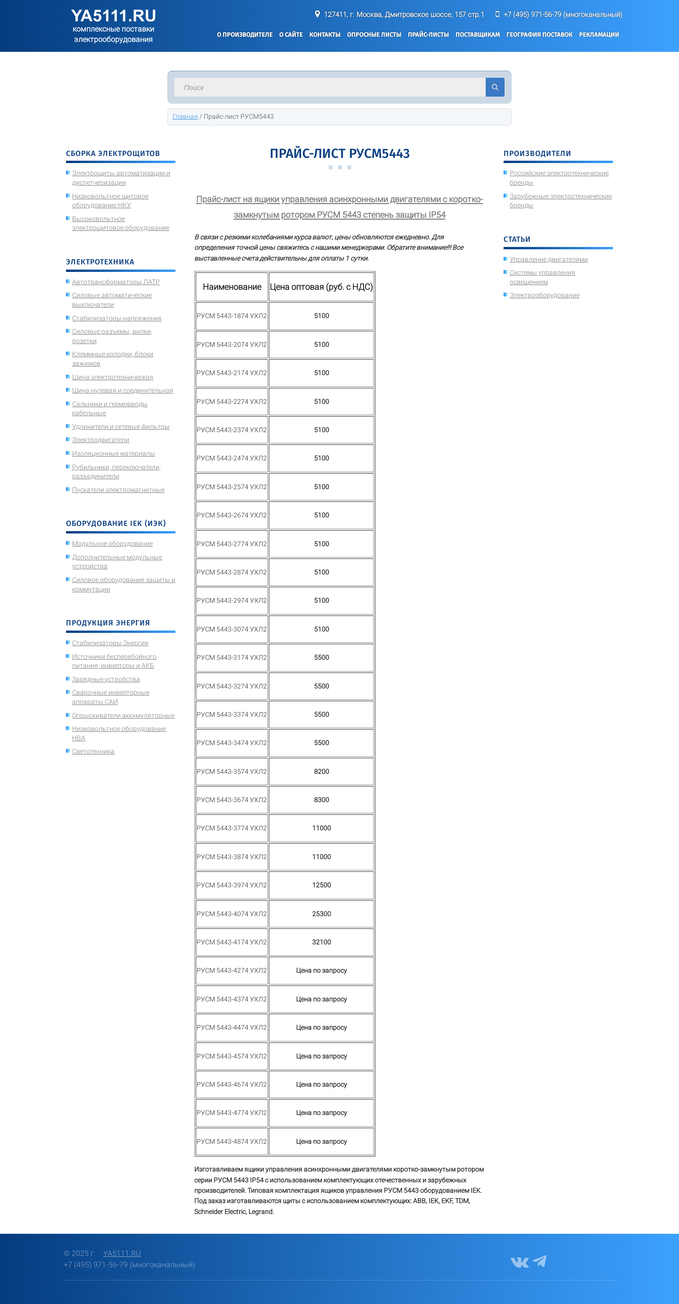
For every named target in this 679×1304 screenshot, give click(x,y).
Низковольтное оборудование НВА (119, 733)
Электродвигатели (100, 439)
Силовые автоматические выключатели (112, 299)
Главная (185, 116)
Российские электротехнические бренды (559, 177)
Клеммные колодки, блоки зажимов (112, 358)
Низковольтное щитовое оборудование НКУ (110, 200)
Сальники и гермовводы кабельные (110, 408)
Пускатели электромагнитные (118, 489)
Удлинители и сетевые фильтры (121, 426)
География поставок (539, 34)
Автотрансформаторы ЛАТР (116, 282)
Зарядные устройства (106, 679)
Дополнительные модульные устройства (117, 561)
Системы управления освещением (542, 277)
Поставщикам (477, 34)
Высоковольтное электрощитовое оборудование (120, 223)
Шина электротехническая (112, 377)
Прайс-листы (428, 34)
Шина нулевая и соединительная (123, 390)
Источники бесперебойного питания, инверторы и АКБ (114, 661)
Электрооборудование (545, 295)
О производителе (245, 34)
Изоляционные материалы (113, 453)
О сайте (291, 34)
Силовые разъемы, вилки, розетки (112, 336)
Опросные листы (374, 34)
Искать (495, 87)
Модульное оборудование (112, 543)
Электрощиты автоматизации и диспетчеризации (121, 177)
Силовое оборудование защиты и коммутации (123, 584)
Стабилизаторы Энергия (110, 643)
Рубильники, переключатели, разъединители (116, 471)
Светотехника (93, 751)
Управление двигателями (549, 259)
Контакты (324, 34)
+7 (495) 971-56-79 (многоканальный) (563, 14)
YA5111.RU (122, 1253)
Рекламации (599, 34)
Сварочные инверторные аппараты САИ (110, 697)
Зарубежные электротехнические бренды (561, 200)
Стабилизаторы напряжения (117, 318)
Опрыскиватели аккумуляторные (123, 715)
